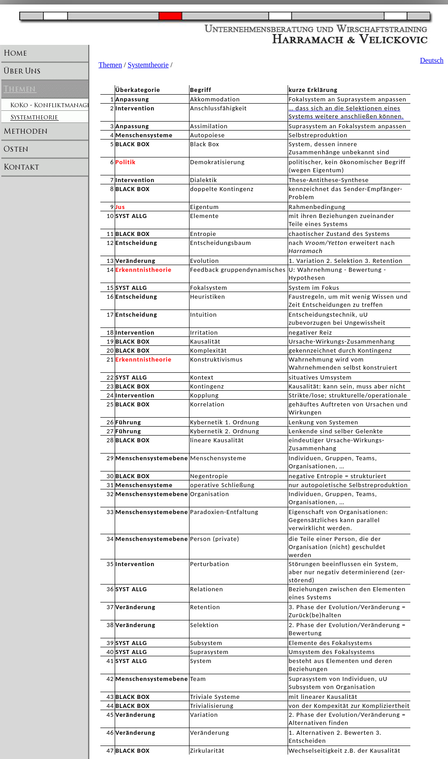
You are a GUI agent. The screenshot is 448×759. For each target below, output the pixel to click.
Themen (110, 65)
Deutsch (432, 60)
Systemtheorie (148, 65)
